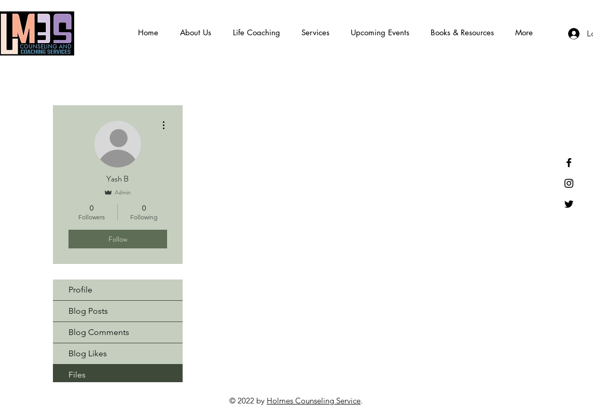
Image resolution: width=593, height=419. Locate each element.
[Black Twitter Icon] (569, 204)
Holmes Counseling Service (314, 401)
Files (77, 375)
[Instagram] (569, 183)
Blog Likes (87, 353)
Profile (80, 290)
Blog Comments (98, 332)
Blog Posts (88, 311)
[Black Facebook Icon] (569, 163)
